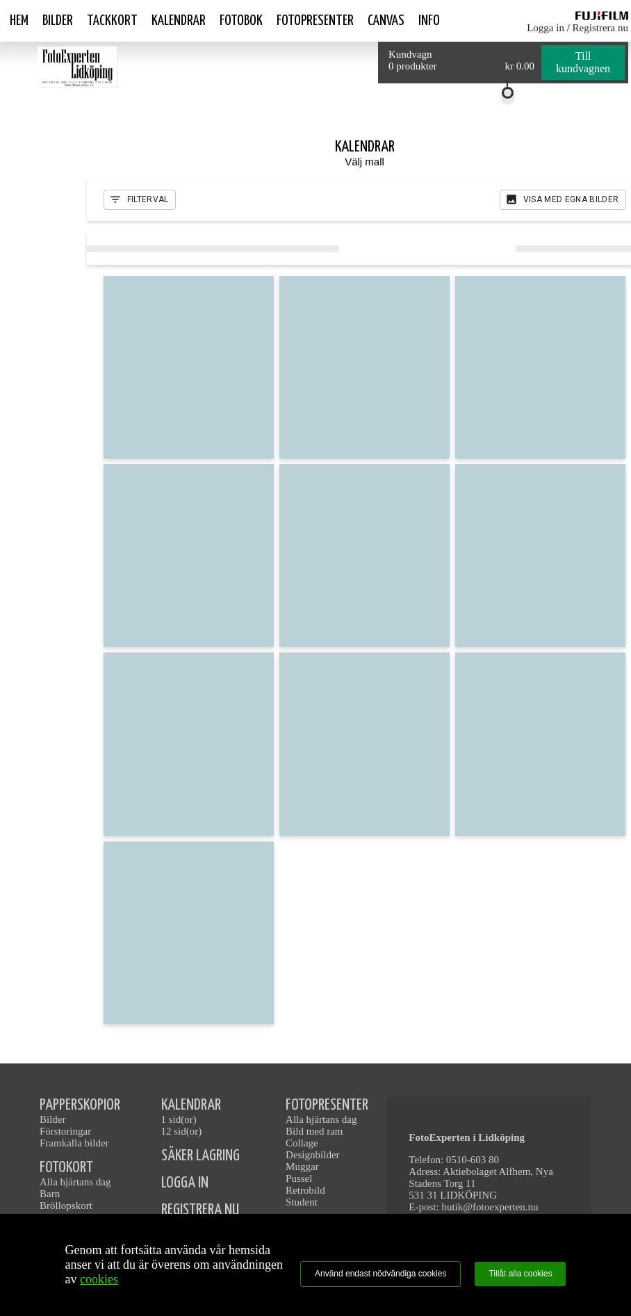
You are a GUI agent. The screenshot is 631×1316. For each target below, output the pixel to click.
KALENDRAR (191, 1105)
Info (429, 21)
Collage (302, 1143)
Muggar (302, 1166)
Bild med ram (314, 1131)
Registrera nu (600, 27)
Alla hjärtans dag (75, 1181)
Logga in (545, 27)
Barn (50, 1193)
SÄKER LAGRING (200, 1156)
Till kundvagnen (583, 62)
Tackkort (112, 21)
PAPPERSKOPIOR (80, 1105)
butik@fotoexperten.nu (489, 1206)
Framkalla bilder (74, 1143)
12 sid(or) (181, 1131)
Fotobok (241, 21)
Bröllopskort (66, 1205)
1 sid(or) (179, 1119)
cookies (99, 1279)
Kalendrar (178, 21)
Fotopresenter (315, 21)
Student (302, 1202)
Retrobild (305, 1190)
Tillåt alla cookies (520, 1273)
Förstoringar (65, 1131)
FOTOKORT (66, 1168)
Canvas (386, 21)
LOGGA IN (184, 1183)
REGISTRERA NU (200, 1210)
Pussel (299, 1178)
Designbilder (312, 1154)
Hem (19, 21)
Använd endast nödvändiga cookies (380, 1273)
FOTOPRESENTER (327, 1105)
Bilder (57, 21)
